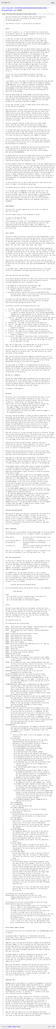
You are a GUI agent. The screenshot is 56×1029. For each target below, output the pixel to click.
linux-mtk (9, 8)
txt (49, 1026)
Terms (18, 1026)
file (34, 14)
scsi (15, 10)
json (53, 1026)
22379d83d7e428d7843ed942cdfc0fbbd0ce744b (30, 8)
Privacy (14, 1026)
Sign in (52, 2)
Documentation (7, 10)
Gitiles (9, 1026)
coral (3, 8)
